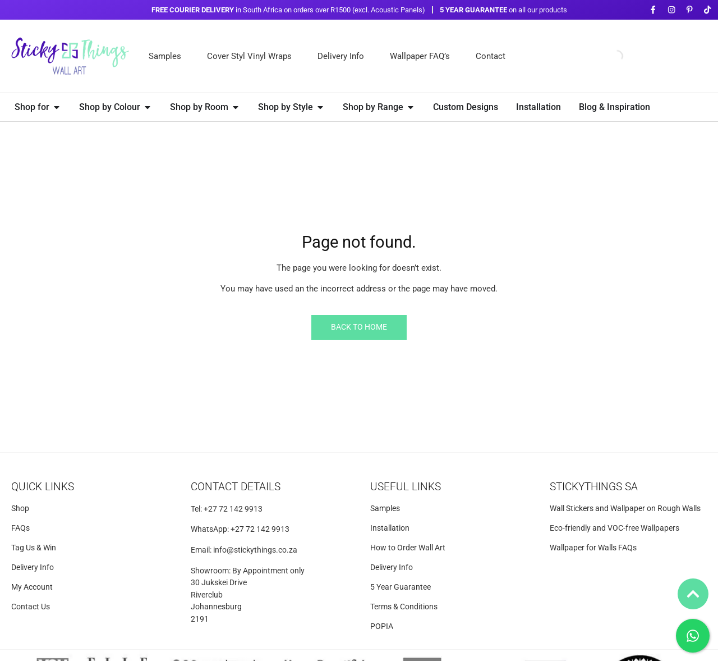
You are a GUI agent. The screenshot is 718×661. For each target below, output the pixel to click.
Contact (490, 56)
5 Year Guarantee (400, 587)
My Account (32, 587)
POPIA (381, 626)
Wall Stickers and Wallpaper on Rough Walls (625, 508)
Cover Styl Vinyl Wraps (249, 56)
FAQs (20, 528)
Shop (20, 508)
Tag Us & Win (33, 548)
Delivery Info (340, 56)
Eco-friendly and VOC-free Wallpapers (614, 528)
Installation (389, 528)
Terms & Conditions (404, 607)
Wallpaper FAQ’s (420, 56)
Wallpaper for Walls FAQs (593, 548)
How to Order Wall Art (407, 548)
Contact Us (30, 607)
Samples (165, 56)
